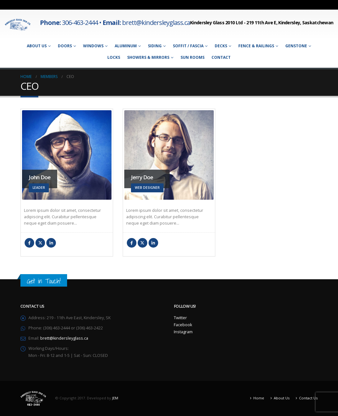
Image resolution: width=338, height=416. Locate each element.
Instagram (183, 332)
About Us (37, 46)
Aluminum (126, 46)
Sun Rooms (192, 57)
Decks (221, 46)
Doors (65, 46)
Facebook (29, 243)
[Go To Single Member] (66, 155)
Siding (155, 46)
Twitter (40, 243)
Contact (221, 57)
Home (258, 398)
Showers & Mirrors (148, 57)
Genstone (296, 46)
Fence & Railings (256, 46)
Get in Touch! (44, 281)
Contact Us (308, 398)
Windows (93, 46)
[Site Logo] (17, 25)
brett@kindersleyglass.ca (64, 338)
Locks (113, 57)
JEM (115, 398)
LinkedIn (51, 243)
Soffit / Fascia (188, 46)
